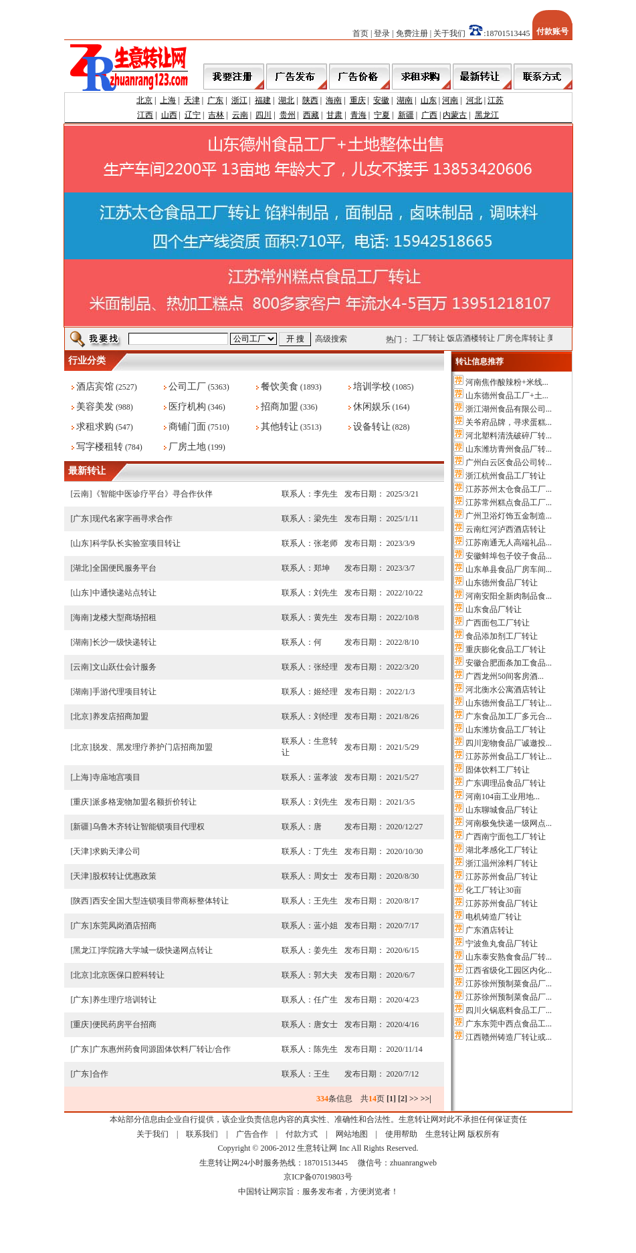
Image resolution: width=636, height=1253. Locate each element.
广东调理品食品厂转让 (505, 783)
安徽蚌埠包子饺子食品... (508, 556)
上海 (168, 100)
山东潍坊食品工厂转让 (505, 729)
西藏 (311, 115)
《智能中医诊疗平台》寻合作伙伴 (152, 494)
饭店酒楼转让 (477, 338)
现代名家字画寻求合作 (132, 518)
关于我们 (449, 33)
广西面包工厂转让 (497, 623)
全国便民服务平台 (124, 568)
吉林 (216, 115)
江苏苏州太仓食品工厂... (508, 489)
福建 (263, 100)
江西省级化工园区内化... (508, 970)
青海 (358, 115)
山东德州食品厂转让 (501, 582)
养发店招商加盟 (120, 716)
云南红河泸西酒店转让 (505, 529)
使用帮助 (401, 1134)
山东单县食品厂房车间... (508, 569)
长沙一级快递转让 (124, 642)
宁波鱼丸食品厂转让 (501, 943)
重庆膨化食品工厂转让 (505, 649)
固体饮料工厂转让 (497, 770)
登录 (382, 33)
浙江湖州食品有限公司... (508, 409)
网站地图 (352, 1134)
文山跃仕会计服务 (124, 667)
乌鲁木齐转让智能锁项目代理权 (148, 826)
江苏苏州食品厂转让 (501, 876)
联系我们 (202, 1134)
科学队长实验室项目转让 (136, 543)
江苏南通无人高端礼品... (508, 542)
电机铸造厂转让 (493, 917)
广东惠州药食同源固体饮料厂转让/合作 (161, 1049)
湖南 (405, 100)
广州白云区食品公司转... (508, 462)
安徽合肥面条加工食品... (508, 663)
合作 (100, 1074)
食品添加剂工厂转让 (501, 636)
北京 (144, 100)
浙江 (239, 100)
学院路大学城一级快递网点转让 (156, 950)
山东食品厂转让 (493, 609)
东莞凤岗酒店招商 (124, 925)
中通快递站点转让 (124, 592)
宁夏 (382, 115)
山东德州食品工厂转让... (508, 703)
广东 (215, 100)
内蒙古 (455, 115)
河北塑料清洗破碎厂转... (508, 435)
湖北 (286, 100)
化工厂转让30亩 (493, 890)
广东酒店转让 (489, 930)
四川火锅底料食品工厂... (508, 1010)
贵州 (288, 115)
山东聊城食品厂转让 (501, 810)
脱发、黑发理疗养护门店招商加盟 (152, 747)
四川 (263, 115)
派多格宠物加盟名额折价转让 (144, 802)
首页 (360, 33)
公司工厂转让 (427, 338)
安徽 (381, 100)
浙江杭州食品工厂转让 (505, 475)
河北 (474, 100)
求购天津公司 (116, 851)
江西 (145, 115)
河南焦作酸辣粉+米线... (506, 382)
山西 (169, 115)
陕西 (310, 100)
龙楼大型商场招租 (124, 617)
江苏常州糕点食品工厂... (508, 502)
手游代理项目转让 (124, 691)
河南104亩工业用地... (502, 796)
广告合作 (252, 1134)
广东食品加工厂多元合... (508, 716)
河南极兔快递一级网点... (508, 823)
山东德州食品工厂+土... (506, 395)
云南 (240, 115)
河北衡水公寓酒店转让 (505, 689)
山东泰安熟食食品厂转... (508, 957)
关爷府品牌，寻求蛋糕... (508, 422)
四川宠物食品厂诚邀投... (508, 743)
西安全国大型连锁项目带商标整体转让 (160, 901)
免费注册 (412, 33)
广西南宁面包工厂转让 (505, 836)
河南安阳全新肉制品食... (508, 596)
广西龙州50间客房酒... (504, 676)
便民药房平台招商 (124, 1024)
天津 (192, 100)
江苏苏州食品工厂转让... (508, 756)
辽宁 (193, 115)
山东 (429, 100)
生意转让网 (445, 1134)
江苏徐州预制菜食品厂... (508, 983)
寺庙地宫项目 (116, 777)
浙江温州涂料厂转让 (501, 863)
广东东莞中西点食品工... (508, 1023)
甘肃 (334, 115)
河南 (450, 100)
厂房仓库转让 (528, 338)
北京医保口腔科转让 (128, 975)
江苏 (496, 100)
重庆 (358, 100)
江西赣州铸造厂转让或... (508, 1037)
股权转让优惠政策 (124, 876)
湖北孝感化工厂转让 (501, 850)
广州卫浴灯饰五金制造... (508, 516)
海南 (334, 100)
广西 (429, 115)
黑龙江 (487, 115)
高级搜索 (331, 338)
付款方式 (302, 1134)
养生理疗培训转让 (124, 999)
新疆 (406, 115)
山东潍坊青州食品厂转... (508, 449)
